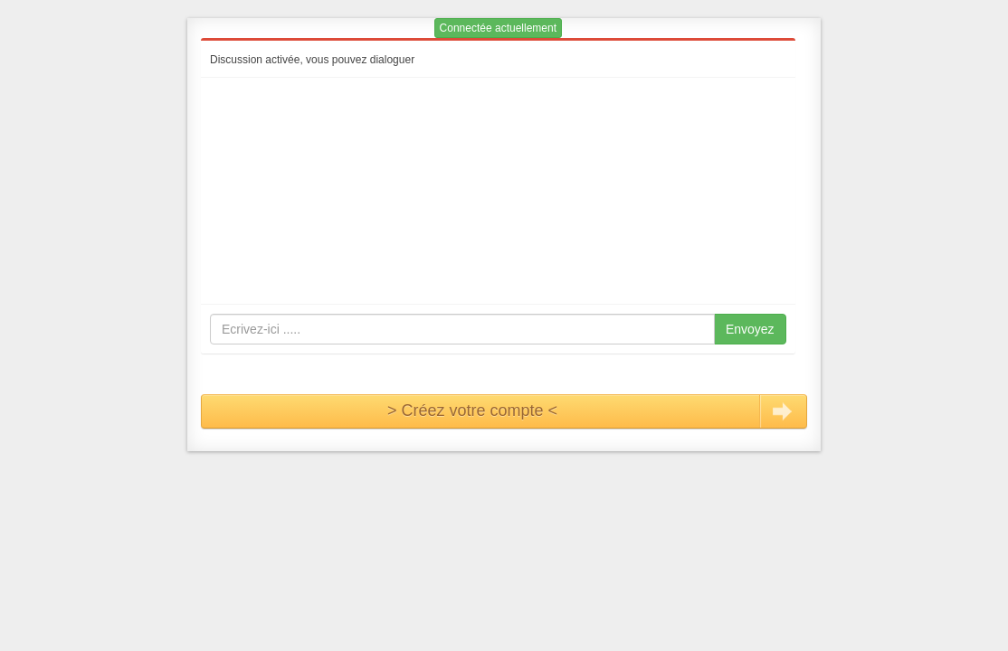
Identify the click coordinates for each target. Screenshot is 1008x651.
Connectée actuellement (498, 28)
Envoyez (750, 329)
